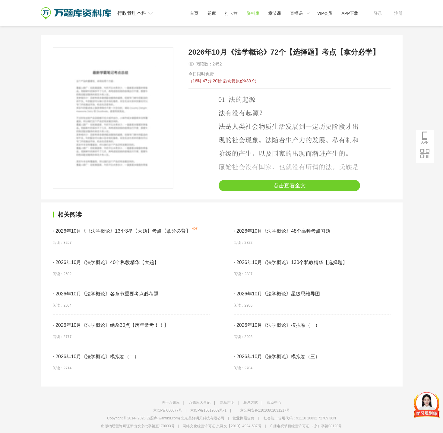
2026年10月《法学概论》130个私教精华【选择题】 (291, 262)
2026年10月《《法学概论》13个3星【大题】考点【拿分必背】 (122, 231)
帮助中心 (274, 402)
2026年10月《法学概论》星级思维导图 (277, 293)
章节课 (274, 13)
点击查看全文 (289, 186)
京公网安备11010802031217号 (265, 410)
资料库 (253, 13)
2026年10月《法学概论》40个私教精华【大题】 (106, 262)
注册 (398, 13)
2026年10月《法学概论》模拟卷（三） (277, 356)
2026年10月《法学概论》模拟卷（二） (96, 356)
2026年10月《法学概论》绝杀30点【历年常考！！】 (111, 325)
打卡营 (231, 13)
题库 (211, 13)
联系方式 (250, 402)
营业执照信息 (243, 418)
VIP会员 (325, 13)
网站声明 (227, 402)
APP (424, 138)
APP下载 (349, 13)
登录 (378, 13)
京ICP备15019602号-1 (208, 410)
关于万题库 (171, 402)
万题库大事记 (199, 402)
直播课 (296, 13)
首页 (194, 13)
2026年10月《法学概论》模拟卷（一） (277, 325)
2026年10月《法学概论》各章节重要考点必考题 (106, 293)
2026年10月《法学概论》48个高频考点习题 (282, 231)
